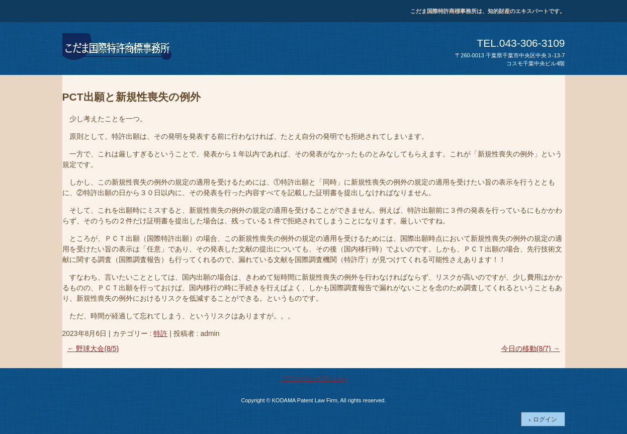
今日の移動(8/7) (530, 348)
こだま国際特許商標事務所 (117, 48)
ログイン (545, 419)
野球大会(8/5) (93, 348)
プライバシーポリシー (313, 378)
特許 (160, 333)
